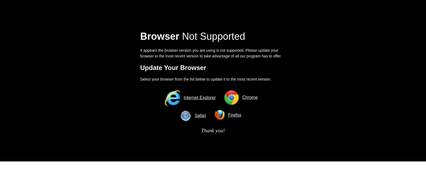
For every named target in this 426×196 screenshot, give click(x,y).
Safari (200, 115)
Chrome (250, 97)
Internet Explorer (200, 97)
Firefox (235, 115)
